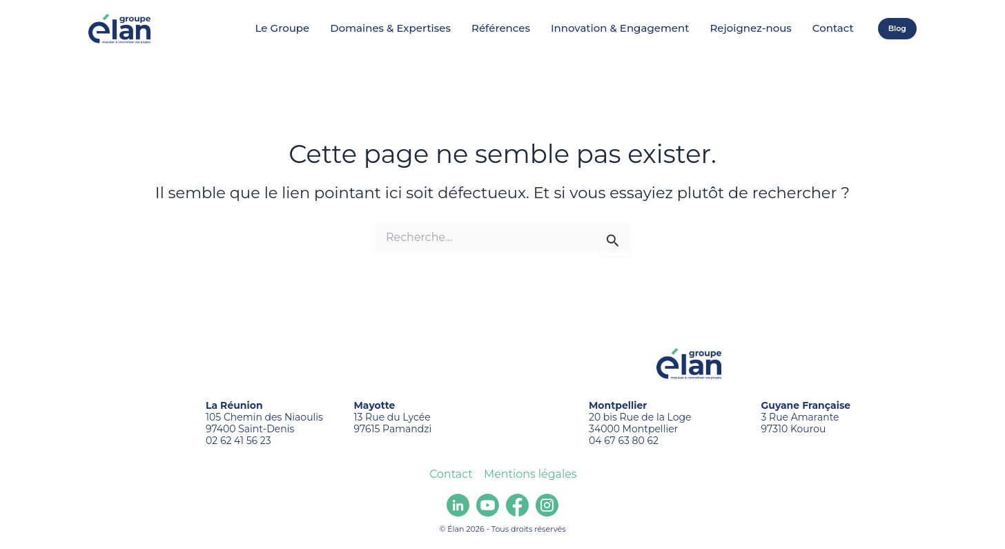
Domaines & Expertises (390, 28)
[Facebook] (517, 505)
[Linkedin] (458, 505)
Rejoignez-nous (750, 28)
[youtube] (487, 505)
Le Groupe (282, 28)
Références (500, 28)
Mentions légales (530, 474)
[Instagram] (547, 505)
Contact (833, 28)
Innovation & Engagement (620, 28)
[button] (897, 28)
